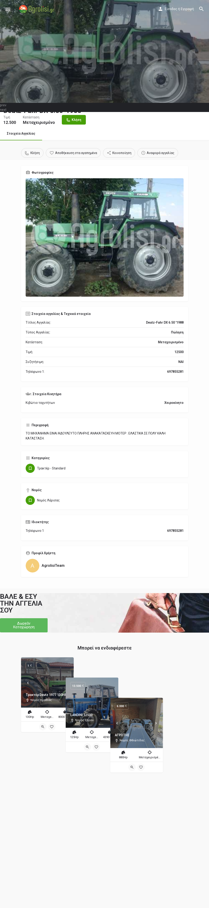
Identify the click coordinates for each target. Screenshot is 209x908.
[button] (24, 625)
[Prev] (27, 682)
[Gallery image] (105, 237)
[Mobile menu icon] (8, 9)
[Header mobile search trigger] (201, 9)
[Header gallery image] (104, 51)
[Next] (66, 682)
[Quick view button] (42, 726)
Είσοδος (171, 9)
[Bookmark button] (51, 726)
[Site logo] (37, 9)
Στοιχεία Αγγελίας (21, 133)
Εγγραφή (187, 9)
